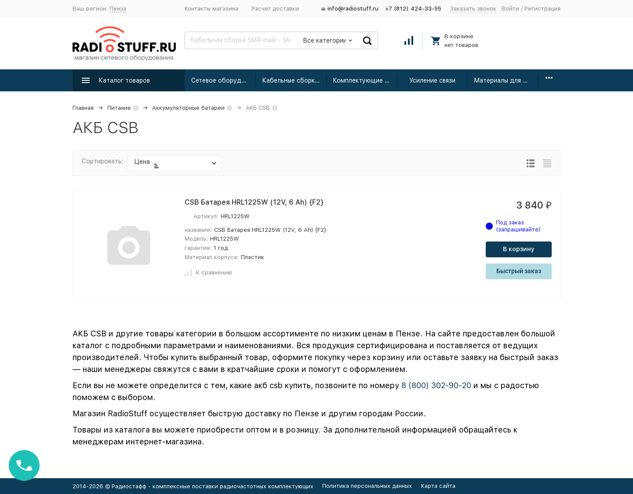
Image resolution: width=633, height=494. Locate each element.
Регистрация (542, 8)
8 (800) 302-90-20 (436, 385)
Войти (510, 8)
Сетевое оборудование (223, 80)
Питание (119, 108)
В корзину (519, 248)
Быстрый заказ (518, 270)
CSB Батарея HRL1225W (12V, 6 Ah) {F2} (254, 202)
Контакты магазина (211, 8)
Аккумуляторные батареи (188, 108)
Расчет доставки (275, 8)
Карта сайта (438, 486)
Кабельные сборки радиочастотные (294, 80)
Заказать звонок (473, 8)
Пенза (117, 8)
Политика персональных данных (367, 486)
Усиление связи (432, 80)
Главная (83, 108)
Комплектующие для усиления (365, 80)
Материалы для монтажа (506, 80)
